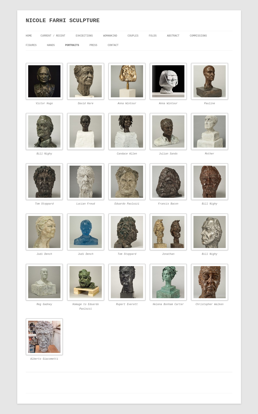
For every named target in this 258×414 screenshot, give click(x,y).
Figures (31, 45)
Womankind (110, 35)
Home (29, 35)
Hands (51, 45)
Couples (133, 35)
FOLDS (153, 35)
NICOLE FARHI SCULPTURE (63, 20)
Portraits (72, 45)
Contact (113, 45)
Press (93, 45)
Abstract (173, 35)
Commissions (198, 35)
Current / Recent (52, 35)
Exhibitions (84, 35)
